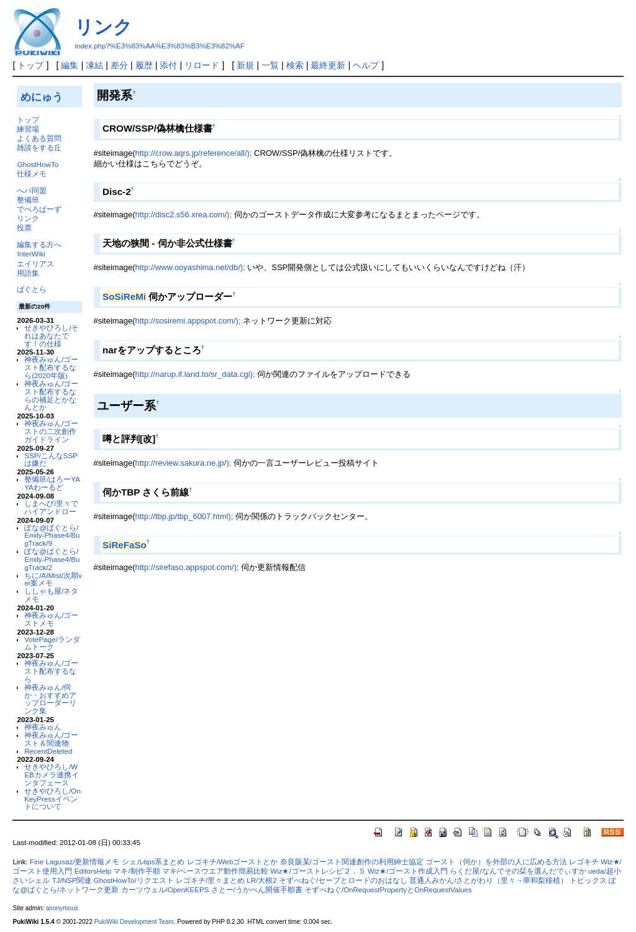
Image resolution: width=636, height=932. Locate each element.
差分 (119, 65)
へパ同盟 (32, 190)
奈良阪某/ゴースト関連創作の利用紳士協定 (352, 862)
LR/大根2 (261, 880)
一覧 (270, 65)
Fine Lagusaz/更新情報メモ (74, 862)
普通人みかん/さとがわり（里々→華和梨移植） (488, 880)
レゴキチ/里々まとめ (210, 880)
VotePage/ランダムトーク (52, 643)
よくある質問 (39, 138)
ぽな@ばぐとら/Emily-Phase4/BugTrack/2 (52, 559)
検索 (295, 65)
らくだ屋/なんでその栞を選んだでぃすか (518, 871)
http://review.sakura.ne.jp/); (183, 463)
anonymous (62, 908)
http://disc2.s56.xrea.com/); (183, 214)
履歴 (144, 65)
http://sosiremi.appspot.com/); (188, 320)
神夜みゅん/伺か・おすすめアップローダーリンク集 (50, 699)
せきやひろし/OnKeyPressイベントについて (52, 799)
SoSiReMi (124, 296)
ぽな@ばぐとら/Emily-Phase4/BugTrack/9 (52, 535)
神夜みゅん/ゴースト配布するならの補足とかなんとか (51, 395)
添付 (168, 65)
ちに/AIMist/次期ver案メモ (53, 579)
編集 (69, 65)
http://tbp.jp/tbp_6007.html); (184, 516)
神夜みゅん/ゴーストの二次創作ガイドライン (51, 431)
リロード (201, 65)
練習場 (28, 129)
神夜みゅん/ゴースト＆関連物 (51, 739)
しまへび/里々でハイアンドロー (51, 507)
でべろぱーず (39, 209)
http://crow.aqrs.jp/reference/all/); (193, 153)
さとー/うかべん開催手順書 (256, 890)
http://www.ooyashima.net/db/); (190, 267)
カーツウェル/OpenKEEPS (165, 890)
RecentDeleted (48, 751)
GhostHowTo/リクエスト (134, 880)
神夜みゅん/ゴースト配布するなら (51, 671)
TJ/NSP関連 (72, 880)
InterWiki (31, 254)
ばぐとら (32, 289)
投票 (24, 228)
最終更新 (328, 65)
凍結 (94, 65)
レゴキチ (584, 862)
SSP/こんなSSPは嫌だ (51, 459)
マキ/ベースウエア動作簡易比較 (215, 871)
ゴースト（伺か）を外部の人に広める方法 (496, 862)
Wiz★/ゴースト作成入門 (408, 871)
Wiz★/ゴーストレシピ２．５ (317, 871)
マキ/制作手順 (136, 871)
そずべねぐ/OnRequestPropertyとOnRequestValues (388, 890)
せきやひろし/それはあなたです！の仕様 (51, 335)
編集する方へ (39, 244)
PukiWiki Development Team (134, 921)
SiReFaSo (124, 545)
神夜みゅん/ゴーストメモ (51, 619)
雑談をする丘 (39, 147)
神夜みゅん (42, 727)
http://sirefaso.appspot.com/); (187, 567)
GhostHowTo (37, 164)
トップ (30, 65)
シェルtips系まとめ (153, 862)
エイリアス (35, 264)
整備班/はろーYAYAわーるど (52, 483)
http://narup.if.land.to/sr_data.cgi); (195, 374)
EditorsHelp (93, 871)
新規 (245, 65)
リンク (103, 27)
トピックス (588, 880)
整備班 (28, 200)
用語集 (28, 273)
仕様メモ (32, 174)
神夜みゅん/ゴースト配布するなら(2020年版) (51, 367)
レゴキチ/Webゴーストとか (232, 862)
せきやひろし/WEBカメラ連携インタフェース (51, 774)
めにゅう (41, 97)
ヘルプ (366, 65)
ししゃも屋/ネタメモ (51, 595)
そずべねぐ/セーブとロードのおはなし (343, 880)
